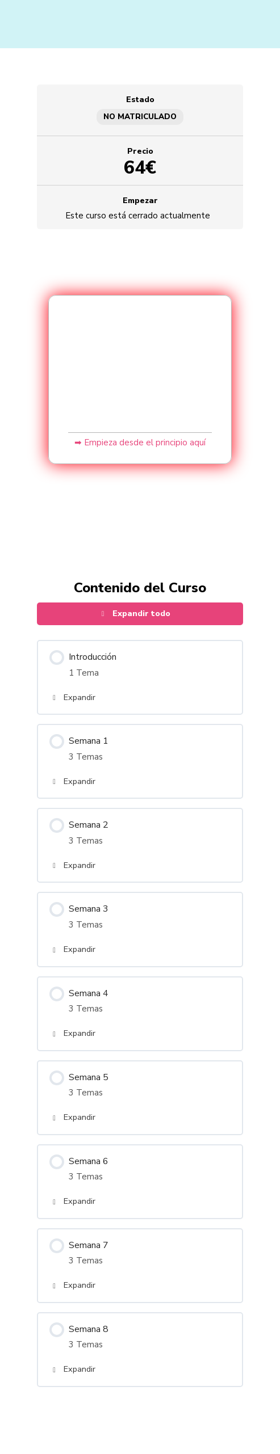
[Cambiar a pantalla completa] (36, 1433)
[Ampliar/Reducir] (11, 1433)
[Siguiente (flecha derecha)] (36, 1448)
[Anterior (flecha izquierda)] (11, 1448)
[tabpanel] (140, 388)
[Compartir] (61, 1433)
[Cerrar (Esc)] (86, 1433)
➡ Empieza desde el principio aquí (140, 442)
